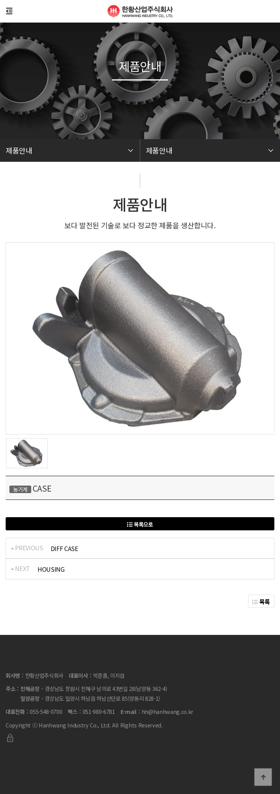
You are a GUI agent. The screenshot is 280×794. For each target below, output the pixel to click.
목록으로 (140, 524)
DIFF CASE (64, 548)
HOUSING (51, 569)
